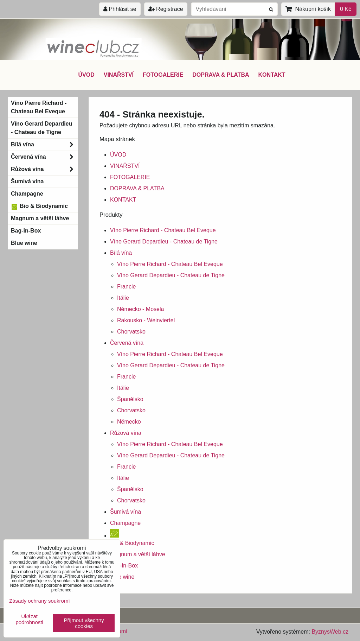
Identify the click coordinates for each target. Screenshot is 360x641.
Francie (126, 287)
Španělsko (130, 399)
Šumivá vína (125, 512)
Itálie (123, 298)
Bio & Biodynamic (39, 206)
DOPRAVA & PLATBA (220, 75)
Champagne (125, 523)
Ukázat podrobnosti (29, 619)
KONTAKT (271, 75)
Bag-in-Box (124, 566)
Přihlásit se (119, 9)
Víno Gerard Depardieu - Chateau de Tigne (164, 242)
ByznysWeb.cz (329, 632)
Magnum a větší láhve (137, 554)
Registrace (165, 9)
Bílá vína (121, 253)
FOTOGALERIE (163, 75)
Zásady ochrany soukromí (39, 601)
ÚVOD (86, 75)
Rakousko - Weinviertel (146, 320)
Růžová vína (125, 433)
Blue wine (122, 577)
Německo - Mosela (140, 309)
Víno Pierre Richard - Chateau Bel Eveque (163, 230)
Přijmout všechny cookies (84, 623)
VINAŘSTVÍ (119, 75)
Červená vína (126, 343)
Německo (129, 422)
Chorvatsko (131, 332)
